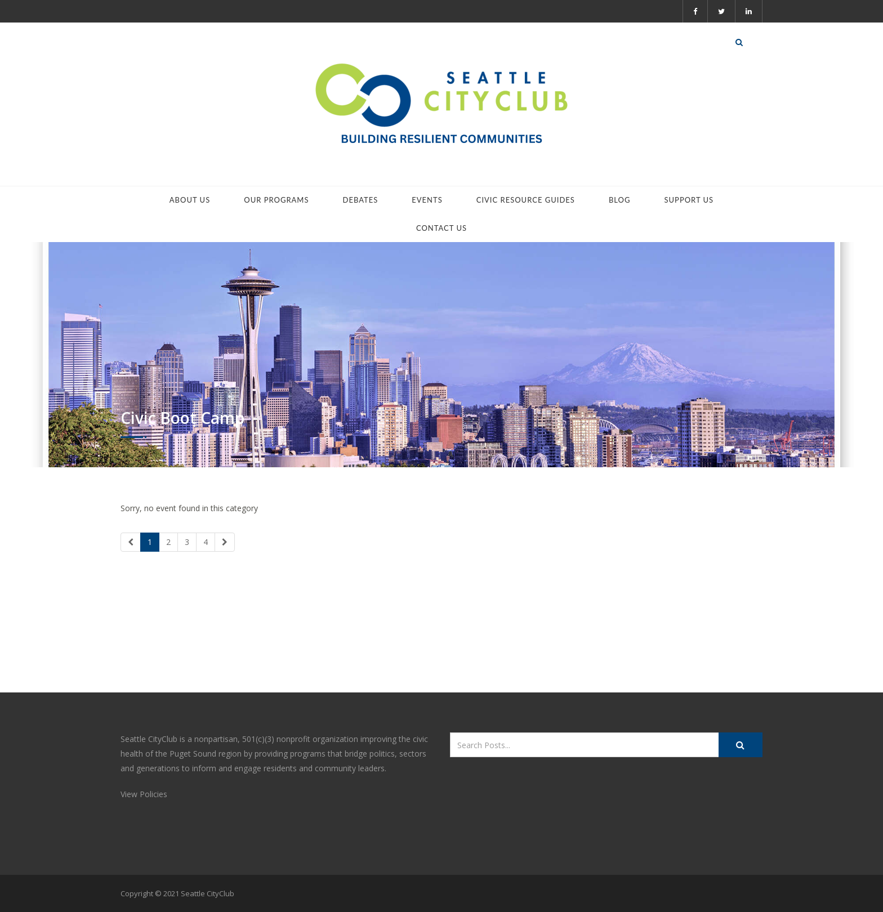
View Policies (144, 794)
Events (427, 199)
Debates (360, 199)
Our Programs (276, 199)
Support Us (688, 199)
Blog (620, 199)
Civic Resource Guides (525, 199)
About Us (190, 199)
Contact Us (441, 228)
